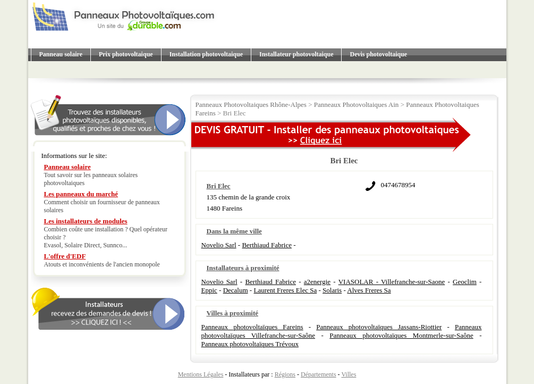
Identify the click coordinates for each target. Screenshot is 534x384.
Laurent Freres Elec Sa (285, 290)
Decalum (235, 290)
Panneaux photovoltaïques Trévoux (250, 344)
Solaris (332, 290)
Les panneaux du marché (81, 194)
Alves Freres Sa (369, 290)
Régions (285, 374)
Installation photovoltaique (206, 54)
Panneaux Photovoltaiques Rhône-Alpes (251, 104)
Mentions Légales (201, 374)
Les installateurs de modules (86, 221)
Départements (318, 374)
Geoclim (465, 282)
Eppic (209, 290)
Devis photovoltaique (378, 54)
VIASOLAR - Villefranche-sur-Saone (391, 282)
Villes (348, 374)
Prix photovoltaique (126, 54)
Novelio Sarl (218, 245)
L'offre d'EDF (65, 256)
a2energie (317, 282)
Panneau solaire (60, 54)
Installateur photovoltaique (296, 54)
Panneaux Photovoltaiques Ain (356, 104)
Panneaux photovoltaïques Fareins (252, 327)
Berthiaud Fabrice (267, 245)
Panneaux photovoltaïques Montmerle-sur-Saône (401, 335)
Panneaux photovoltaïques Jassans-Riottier (379, 327)
